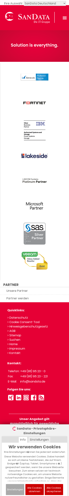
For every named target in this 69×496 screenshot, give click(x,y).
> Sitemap (14, 335)
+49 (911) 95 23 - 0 (32, 371)
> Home (12, 344)
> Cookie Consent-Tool (23, 322)
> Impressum (16, 348)
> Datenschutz (17, 318)
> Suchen (13, 340)
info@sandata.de (32, 381)
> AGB (11, 331)
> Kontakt (13, 353)
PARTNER (11, 285)
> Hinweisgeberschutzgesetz (27, 326)
